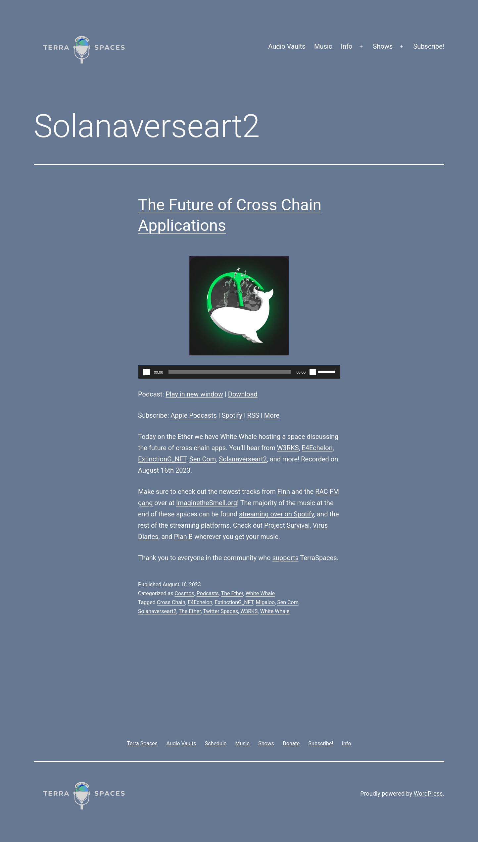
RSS (253, 415)
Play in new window (194, 394)
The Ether (232, 593)
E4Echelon (317, 448)
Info (347, 46)
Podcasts (208, 593)
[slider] (229, 372)
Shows (383, 46)
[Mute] (313, 372)
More (271, 415)
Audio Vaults (286, 46)
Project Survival (287, 525)
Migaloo (265, 602)
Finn (283, 492)
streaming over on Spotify (276, 514)
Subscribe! (428, 46)
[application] (239, 372)
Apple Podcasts (193, 415)
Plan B (183, 537)
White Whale (260, 593)
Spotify (232, 415)
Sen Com (202, 459)
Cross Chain (171, 602)
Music (323, 46)
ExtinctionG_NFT (162, 459)
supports (285, 558)
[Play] (146, 372)
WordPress (428, 793)
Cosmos (184, 593)
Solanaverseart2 (243, 459)
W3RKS (288, 448)
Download (243, 394)
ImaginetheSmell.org (206, 503)
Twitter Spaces (220, 611)
